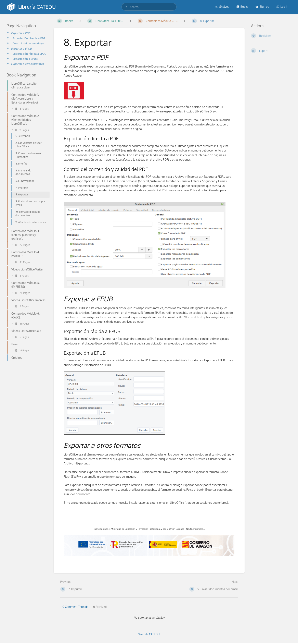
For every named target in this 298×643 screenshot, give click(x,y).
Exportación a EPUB (25, 58)
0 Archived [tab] (100, 606)
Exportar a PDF (20, 33)
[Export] (271, 51)
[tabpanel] (149, 617)
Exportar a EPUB (21, 48)
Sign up (262, 6)
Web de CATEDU (149, 634)
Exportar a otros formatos (27, 63)
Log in (282, 6)
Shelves (222, 6)
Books (242, 6)
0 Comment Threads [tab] (75, 606)
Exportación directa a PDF (29, 38)
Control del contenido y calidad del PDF (30, 43)
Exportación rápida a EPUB (30, 53)
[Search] (126, 7)
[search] (149, 7)
